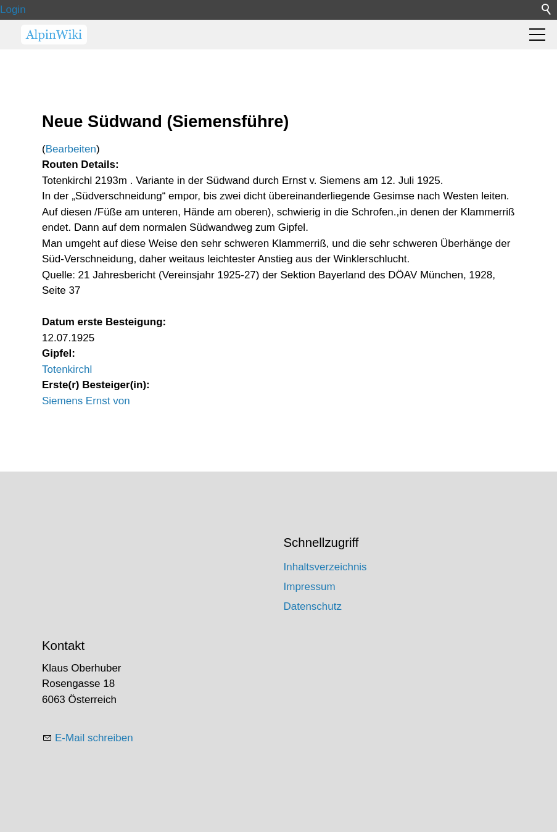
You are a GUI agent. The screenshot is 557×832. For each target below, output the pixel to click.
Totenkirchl (67, 369)
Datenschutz (313, 606)
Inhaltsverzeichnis (325, 567)
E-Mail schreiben (94, 738)
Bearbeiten (71, 149)
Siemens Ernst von (86, 401)
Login (13, 9)
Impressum (310, 587)
